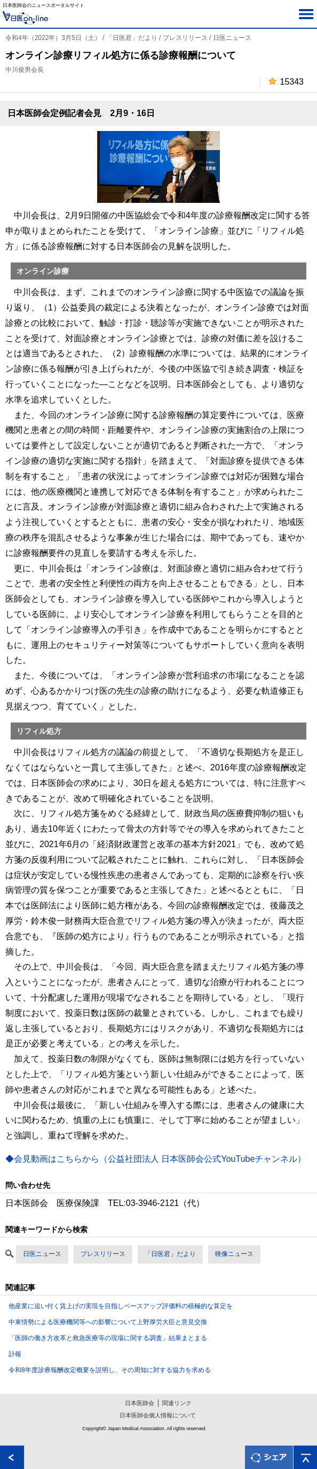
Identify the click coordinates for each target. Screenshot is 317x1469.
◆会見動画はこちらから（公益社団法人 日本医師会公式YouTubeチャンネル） (155, 1158)
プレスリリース (103, 1254)
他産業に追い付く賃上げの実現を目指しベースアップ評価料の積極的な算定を (121, 1306)
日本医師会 (139, 1403)
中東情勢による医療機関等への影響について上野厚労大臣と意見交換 (108, 1322)
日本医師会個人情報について (158, 1415)
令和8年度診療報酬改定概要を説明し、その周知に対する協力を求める (110, 1370)
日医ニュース (42, 1254)
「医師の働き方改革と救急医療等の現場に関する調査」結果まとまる (108, 1338)
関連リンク (177, 1403)
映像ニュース (234, 1254)
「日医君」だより (170, 1254)
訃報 (15, 1354)
